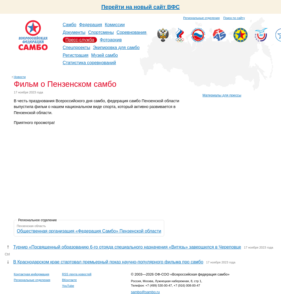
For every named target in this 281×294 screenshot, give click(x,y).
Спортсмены (101, 32)
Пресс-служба (80, 39)
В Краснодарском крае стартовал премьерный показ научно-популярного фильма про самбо (108, 262)
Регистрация (76, 55)
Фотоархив (111, 39)
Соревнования (131, 32)
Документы (74, 32)
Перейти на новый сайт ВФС (140, 7)
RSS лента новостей (76, 274)
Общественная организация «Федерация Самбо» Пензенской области (89, 231)
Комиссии (115, 24)
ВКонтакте (69, 280)
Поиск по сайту (234, 18)
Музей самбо (104, 55)
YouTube (68, 285)
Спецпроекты (76, 47)
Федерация (90, 24)
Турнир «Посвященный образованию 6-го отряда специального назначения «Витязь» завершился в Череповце (127, 247)
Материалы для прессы (221, 95)
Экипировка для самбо (116, 47)
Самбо (70, 24)
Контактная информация (31, 274)
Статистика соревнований (89, 62)
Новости (20, 77)
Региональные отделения (201, 18)
